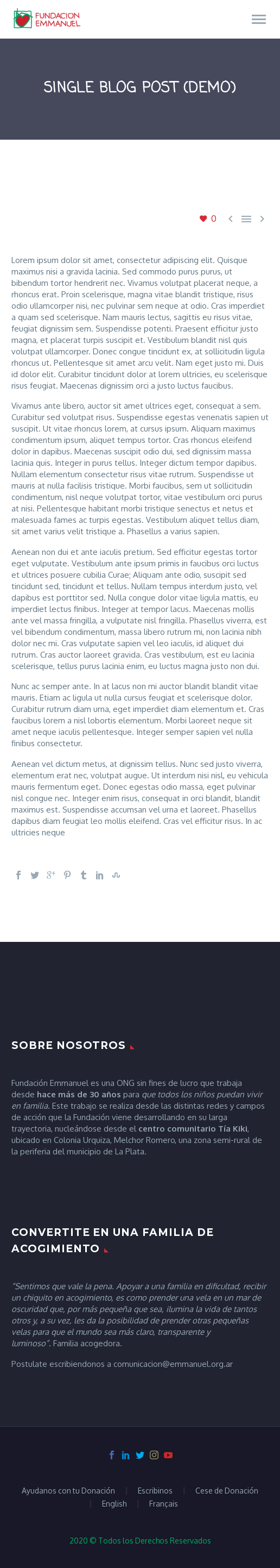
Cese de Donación (226, 1491)
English (114, 1504)
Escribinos (155, 1491)
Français (163, 1504)
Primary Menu (259, 19)
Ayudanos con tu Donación (68, 1491)
